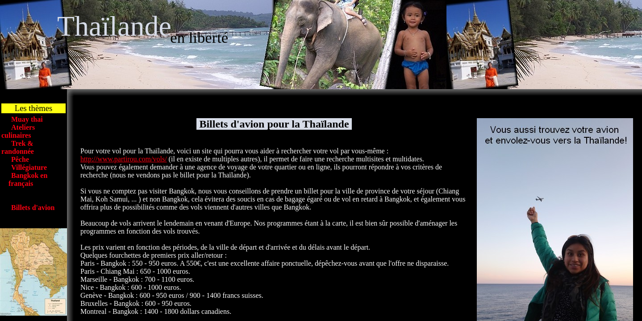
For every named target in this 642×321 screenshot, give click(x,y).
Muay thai (27, 119)
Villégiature (29, 167)
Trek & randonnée (17, 147)
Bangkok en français (24, 179)
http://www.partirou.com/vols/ (123, 159)
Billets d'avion (32, 207)
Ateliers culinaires (18, 131)
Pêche (20, 159)
